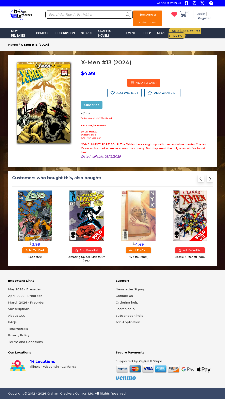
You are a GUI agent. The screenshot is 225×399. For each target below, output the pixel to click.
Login (200, 14)
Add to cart (35, 250)
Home (13, 45)
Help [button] (147, 33)
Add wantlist (86, 250)
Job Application (128, 322)
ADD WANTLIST (162, 93)
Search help (125, 309)
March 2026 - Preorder (26, 302)
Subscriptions (19, 309)
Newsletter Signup (130, 289)
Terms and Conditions (25, 342)
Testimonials (18, 329)
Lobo (31, 256)
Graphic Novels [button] (104, 33)
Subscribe (91, 105)
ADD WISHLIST (124, 93)
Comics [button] (41, 33)
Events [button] (131, 33)
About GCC (16, 316)
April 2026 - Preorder (25, 296)
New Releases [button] (18, 33)
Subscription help (130, 316)
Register (204, 18)
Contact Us (124, 296)
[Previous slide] (201, 180)
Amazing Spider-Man (82, 256)
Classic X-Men (184, 256)
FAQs (12, 322)
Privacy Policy (18, 335)
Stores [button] (86, 33)
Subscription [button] (64, 33)
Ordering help (127, 302)
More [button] (161, 33)
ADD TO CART (144, 83)
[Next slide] (210, 180)
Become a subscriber (147, 18)
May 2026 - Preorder (24, 289)
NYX (131, 256)
